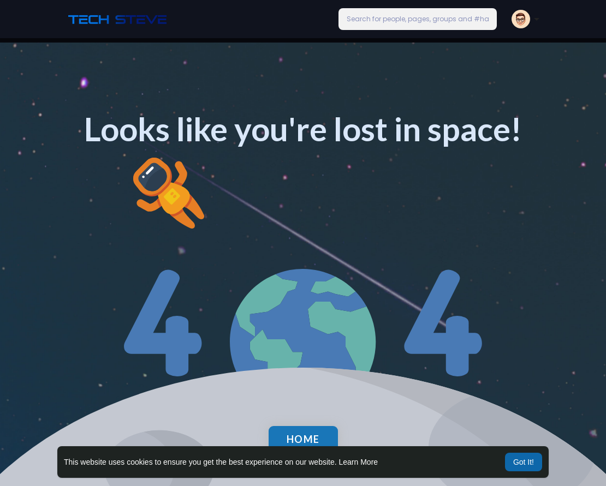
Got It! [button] (523, 462)
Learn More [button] (358, 462)
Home (303, 439)
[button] (417, 19)
